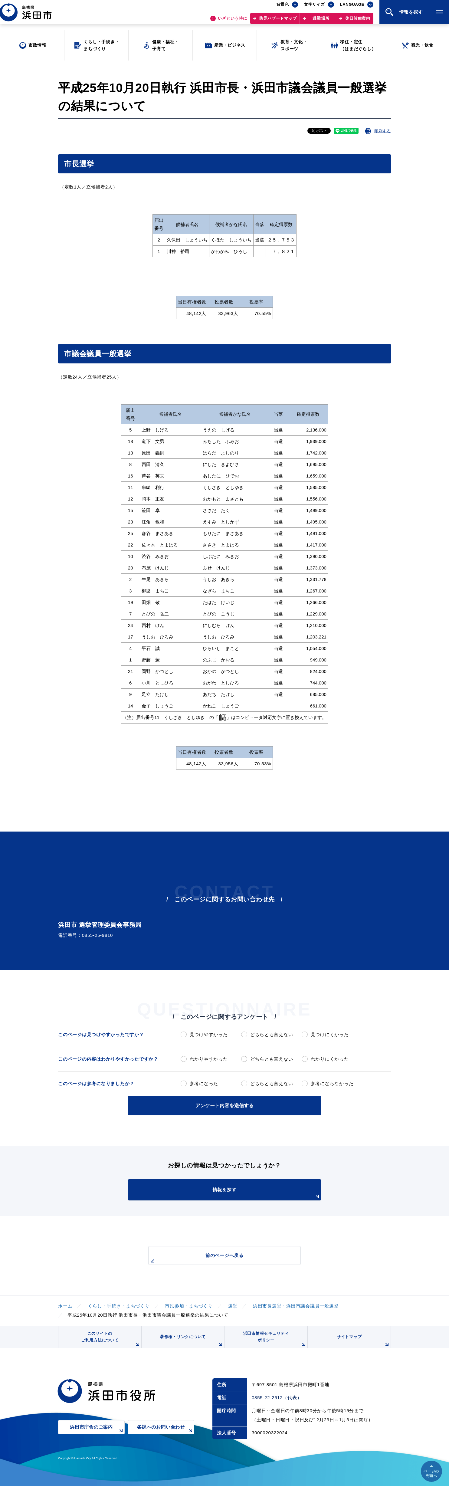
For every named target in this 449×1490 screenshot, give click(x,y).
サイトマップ (363, 1344)
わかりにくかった (330, 1059)
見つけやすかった (209, 1034)
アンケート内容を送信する (224, 1105)
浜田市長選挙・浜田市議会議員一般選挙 (296, 1305)
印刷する (382, 131)
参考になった (204, 1083)
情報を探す (240, 1193)
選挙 (233, 1305)
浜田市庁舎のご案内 (97, 1435)
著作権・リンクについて (190, 1344)
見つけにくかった (330, 1034)
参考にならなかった (332, 1083)
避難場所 (321, 21)
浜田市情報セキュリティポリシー (274, 1341)
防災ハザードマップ (278, 21)
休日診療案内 (357, 21)
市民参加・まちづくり (189, 1305)
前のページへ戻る (218, 1258)
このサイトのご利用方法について (109, 1341)
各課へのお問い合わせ (165, 1435)
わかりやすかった (209, 1059)
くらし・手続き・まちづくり (119, 1305)
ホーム (65, 1305)
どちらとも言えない (271, 1034)
